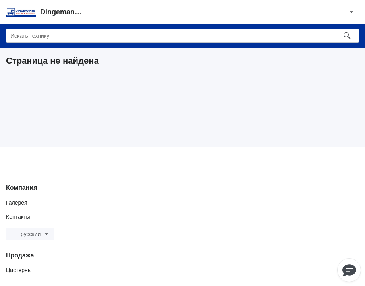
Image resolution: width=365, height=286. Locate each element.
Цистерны (19, 270)
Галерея (16, 202)
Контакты (18, 217)
